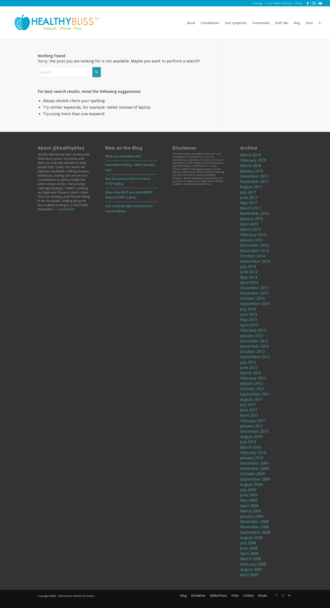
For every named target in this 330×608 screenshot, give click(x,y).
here (209, 183)
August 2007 (251, 569)
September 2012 (255, 356)
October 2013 (252, 298)
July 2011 (248, 404)
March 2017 (250, 208)
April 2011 (249, 415)
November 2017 (254, 181)
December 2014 (254, 245)
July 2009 (248, 489)
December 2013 (254, 287)
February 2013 (253, 330)
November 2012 (254, 346)
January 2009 (251, 516)
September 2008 (255, 532)
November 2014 (254, 250)
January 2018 (251, 170)
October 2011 (252, 388)
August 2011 (251, 399)
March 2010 (250, 447)
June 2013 (248, 314)
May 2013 (248, 319)
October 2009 (252, 473)
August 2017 (251, 186)
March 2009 (250, 510)
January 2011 (251, 425)
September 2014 (255, 261)
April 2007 (249, 574)
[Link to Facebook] (308, 3)
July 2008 (248, 542)
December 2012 (254, 340)
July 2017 (248, 192)
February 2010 (253, 452)
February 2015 (253, 234)
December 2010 (254, 431)
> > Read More (64, 209)
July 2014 (248, 266)
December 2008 (254, 521)
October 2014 (252, 255)
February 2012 (253, 378)
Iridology (257, 3)
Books (298, 3)
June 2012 (248, 367)
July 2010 (248, 441)
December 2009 (254, 463)
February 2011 (253, 420)
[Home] (54, 23)
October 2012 (252, 351)
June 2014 (248, 271)
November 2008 (254, 526)
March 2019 (250, 154)
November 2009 (254, 468)
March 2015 (250, 229)
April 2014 (249, 282)
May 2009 (248, 500)
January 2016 (251, 218)
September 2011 (255, 394)
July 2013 (248, 309)
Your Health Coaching (279, 3)
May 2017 (248, 202)
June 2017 (248, 197)
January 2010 (251, 457)
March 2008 (250, 558)
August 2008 (251, 537)
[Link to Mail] (320, 3)
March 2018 (250, 165)
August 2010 (251, 436)
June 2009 (248, 494)
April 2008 (249, 553)
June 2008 (248, 548)
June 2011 (248, 409)
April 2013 (249, 324)
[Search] (319, 23)
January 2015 (251, 239)
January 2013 (251, 335)
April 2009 (249, 505)
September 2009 (255, 479)
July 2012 (248, 362)
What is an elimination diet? (123, 156)
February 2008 (253, 564)
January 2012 (251, 383)
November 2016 (254, 213)
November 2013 (254, 293)
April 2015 (249, 224)
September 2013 (255, 303)
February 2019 (253, 160)
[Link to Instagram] (314, 3)
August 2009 (251, 484)
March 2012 (250, 372)
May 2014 (248, 277)
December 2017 (254, 176)
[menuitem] (257, 3)
